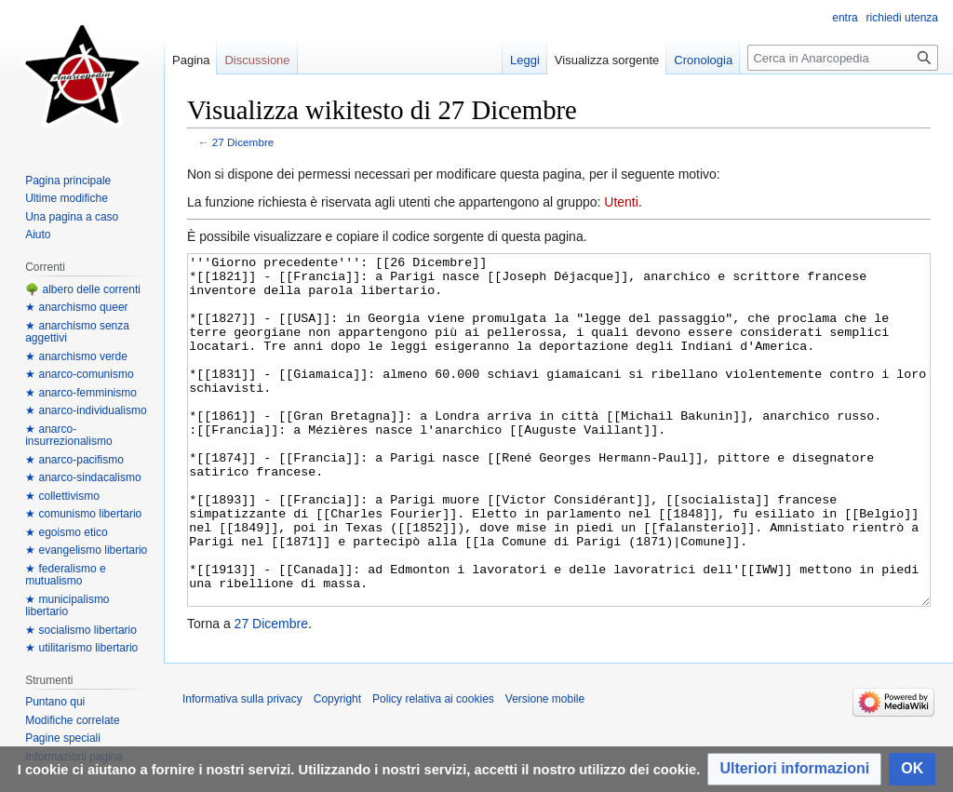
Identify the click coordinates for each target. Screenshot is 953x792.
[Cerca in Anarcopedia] (842, 58)
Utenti (621, 202)
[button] (794, 769)
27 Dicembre (243, 142)
